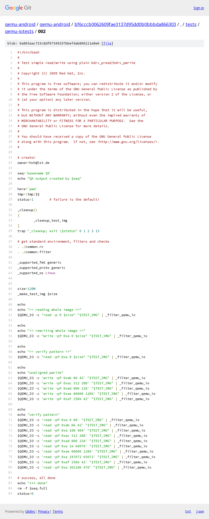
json (200, 511)
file (107, 43)
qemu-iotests (19, 31)
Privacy (43, 511)
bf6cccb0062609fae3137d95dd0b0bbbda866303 (125, 24)
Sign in (199, 7)
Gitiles (30, 511)
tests (191, 24)
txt (188, 511)
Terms (57, 511)
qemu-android (20, 24)
